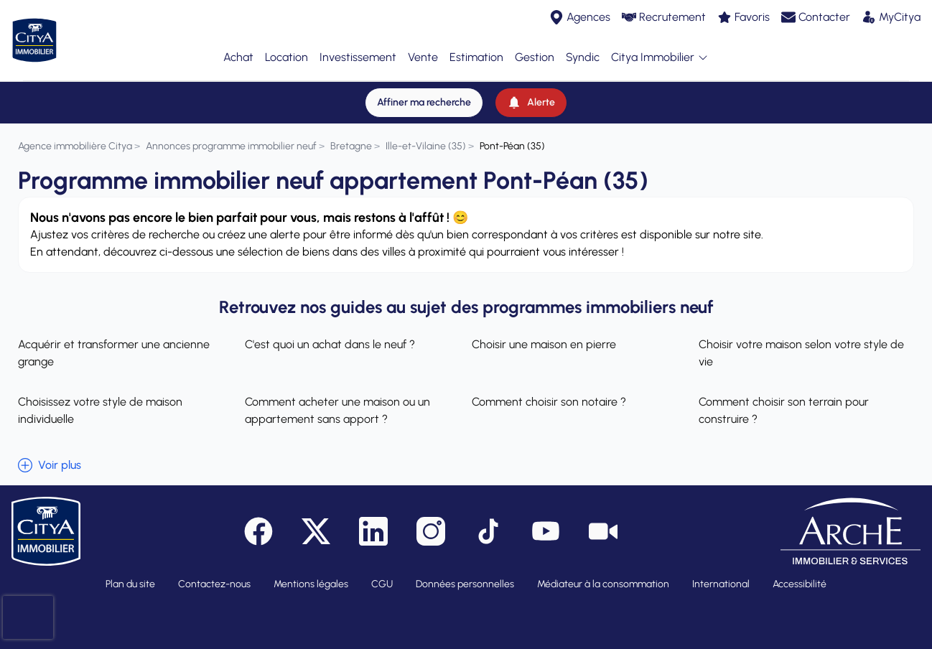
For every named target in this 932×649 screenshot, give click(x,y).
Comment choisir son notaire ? (549, 390)
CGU (382, 572)
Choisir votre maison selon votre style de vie (801, 341)
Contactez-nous (214, 572)
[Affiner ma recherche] (424, 91)
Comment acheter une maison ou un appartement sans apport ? (337, 398)
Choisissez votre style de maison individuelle (100, 398)
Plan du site (130, 572)
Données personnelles (465, 572)
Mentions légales (311, 572)
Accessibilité (799, 572)
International (721, 572)
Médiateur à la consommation (603, 572)
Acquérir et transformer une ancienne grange (114, 341)
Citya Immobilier (660, 52)
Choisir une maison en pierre (544, 333)
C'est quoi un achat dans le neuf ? (330, 333)
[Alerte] (531, 91)
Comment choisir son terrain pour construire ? (784, 398)
